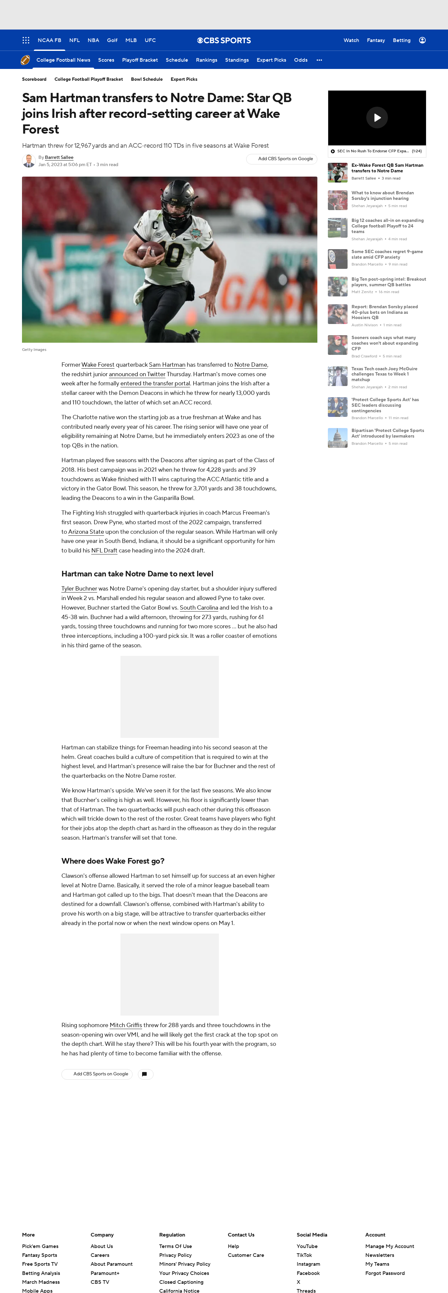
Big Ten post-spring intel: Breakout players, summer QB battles (389, 282)
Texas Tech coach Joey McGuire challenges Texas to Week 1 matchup (384, 374)
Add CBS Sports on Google (285, 159)
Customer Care (246, 1255)
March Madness (41, 1282)
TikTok (304, 1255)
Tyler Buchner (79, 589)
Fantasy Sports (39, 1255)
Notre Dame (250, 365)
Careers (100, 1255)
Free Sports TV (40, 1264)
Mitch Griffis (126, 1025)
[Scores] (106, 60)
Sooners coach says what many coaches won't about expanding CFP (385, 343)
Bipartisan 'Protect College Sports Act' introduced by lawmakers (388, 433)
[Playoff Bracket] (140, 60)
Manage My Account (389, 1246)
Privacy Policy (175, 1255)
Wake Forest (98, 365)
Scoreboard (34, 79)
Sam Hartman (167, 365)
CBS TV (100, 1282)
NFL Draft (104, 550)
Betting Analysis (41, 1273)
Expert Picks (184, 79)
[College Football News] (63, 60)
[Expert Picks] (271, 60)
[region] (377, 118)
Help (233, 1246)
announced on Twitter (137, 374)
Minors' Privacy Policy (184, 1264)
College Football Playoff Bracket (88, 79)
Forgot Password (385, 1273)
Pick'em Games (40, 1246)
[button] (319, 60)
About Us (102, 1246)
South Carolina (199, 608)
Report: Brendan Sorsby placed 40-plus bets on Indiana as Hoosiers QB (385, 312)
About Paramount (112, 1264)
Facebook (308, 1273)
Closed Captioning (181, 1282)
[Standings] (237, 60)
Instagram (308, 1264)
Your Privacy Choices (184, 1273)
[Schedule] (177, 60)
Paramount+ (105, 1273)
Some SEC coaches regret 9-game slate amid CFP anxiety (387, 254)
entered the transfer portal (155, 383)
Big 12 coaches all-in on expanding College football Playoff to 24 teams (388, 226)
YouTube (307, 1246)
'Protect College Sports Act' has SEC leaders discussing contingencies (385, 405)
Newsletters (379, 1255)
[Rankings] (206, 60)
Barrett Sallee (59, 158)
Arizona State (86, 532)
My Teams (377, 1264)
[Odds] (300, 60)
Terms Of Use (175, 1246)
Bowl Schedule (147, 79)
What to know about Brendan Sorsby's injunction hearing (383, 196)
